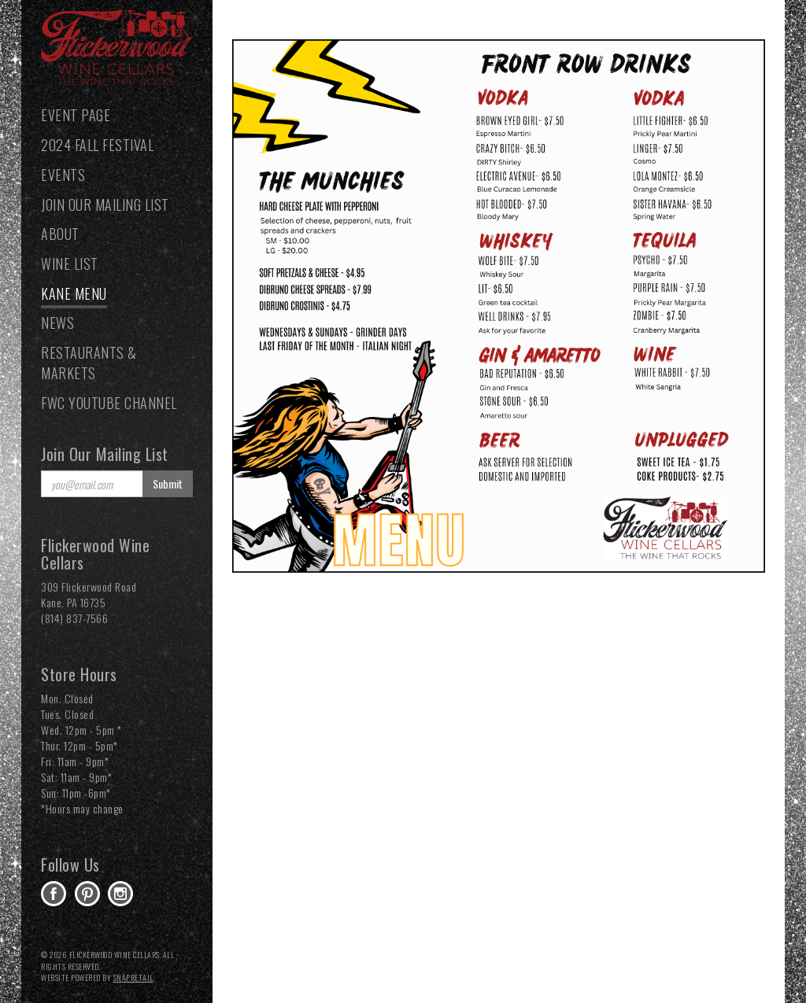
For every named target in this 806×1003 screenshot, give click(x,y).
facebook (53, 893)
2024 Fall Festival (97, 145)
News (57, 322)
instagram (120, 893)
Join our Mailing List (105, 204)
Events (63, 174)
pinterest (87, 893)
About (60, 233)
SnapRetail (133, 977)
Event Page (75, 115)
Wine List (69, 263)
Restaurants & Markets (89, 362)
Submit (168, 483)
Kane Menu (74, 293)
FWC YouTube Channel (109, 403)
